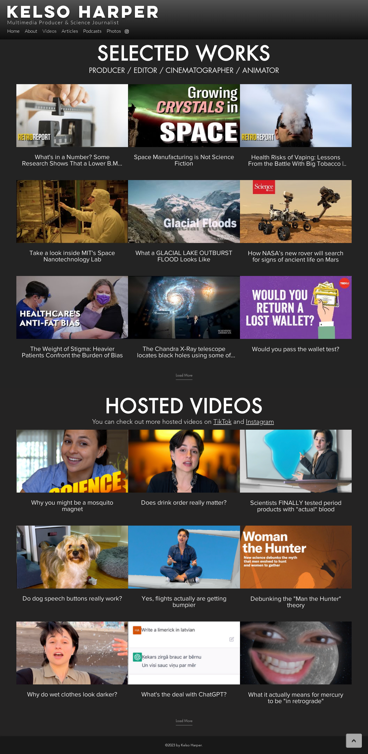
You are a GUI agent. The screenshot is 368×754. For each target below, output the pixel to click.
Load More (184, 375)
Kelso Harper (83, 11)
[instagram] (126, 31)
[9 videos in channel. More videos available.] (184, 221)
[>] (354, 741)
